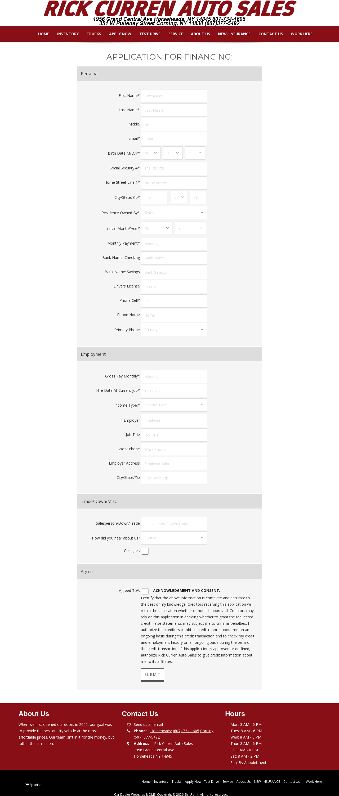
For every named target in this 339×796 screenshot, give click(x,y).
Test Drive (146, 33)
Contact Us (267, 33)
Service (171, 33)
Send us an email (148, 715)
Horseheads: (161, 722)
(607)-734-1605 (186, 722)
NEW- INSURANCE (230, 33)
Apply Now (116, 33)
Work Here (298, 33)
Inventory (64, 33)
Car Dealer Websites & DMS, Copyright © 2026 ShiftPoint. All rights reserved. (171, 786)
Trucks (90, 33)
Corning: (207, 722)
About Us (196, 33)
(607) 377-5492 (147, 728)
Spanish (35, 776)
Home (39, 33)
